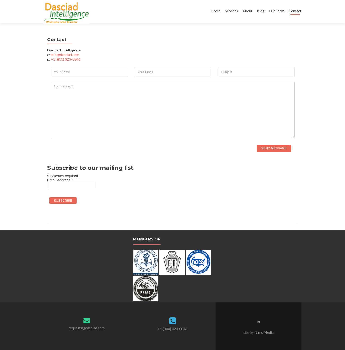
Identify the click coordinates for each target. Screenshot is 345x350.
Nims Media (264, 332)
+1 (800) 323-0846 (65, 59)
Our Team (276, 11)
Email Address (60, 180)
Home (216, 11)
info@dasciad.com (65, 54)
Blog (260, 11)
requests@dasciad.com (87, 328)
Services (231, 11)
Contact (295, 11)
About (247, 11)
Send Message (273, 148)
